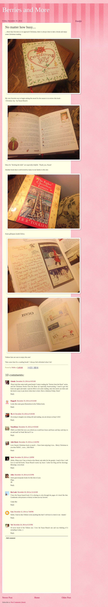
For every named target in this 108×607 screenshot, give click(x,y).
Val (12, 525)
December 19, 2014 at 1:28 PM (24, 457)
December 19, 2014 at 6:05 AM (26, 381)
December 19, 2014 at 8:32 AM (26, 401)
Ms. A (13, 414)
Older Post (66, 597)
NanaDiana (14, 427)
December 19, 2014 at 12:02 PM (29, 442)
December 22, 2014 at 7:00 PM (23, 512)
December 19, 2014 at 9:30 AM (25, 414)
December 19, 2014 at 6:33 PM (24, 475)
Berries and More (26, 9)
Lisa (12, 512)
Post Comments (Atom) (18, 602)
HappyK (13, 401)
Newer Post (7, 597)
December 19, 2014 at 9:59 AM (28, 427)
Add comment (10, 538)
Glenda (13, 381)
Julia (12, 475)
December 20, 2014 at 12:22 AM (28, 492)
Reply (12, 394)
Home (37, 597)
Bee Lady (14, 492)
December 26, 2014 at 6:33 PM (23, 525)
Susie (12, 457)
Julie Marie (14, 442)
